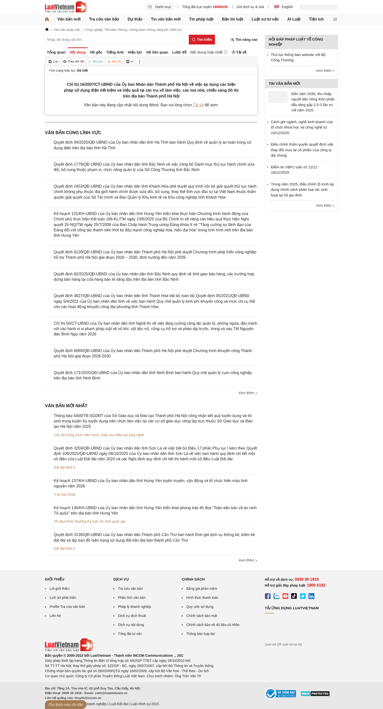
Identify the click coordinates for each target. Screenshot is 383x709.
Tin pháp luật (201, 19)
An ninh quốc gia (112, 521)
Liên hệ (55, 616)
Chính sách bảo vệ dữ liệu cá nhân (212, 625)
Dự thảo (135, 19)
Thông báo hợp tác (200, 634)
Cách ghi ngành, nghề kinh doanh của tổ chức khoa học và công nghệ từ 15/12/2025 (302, 127)
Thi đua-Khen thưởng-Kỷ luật (76, 521)
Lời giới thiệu (59, 589)
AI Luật (293, 19)
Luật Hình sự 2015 (145, 704)
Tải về (198, 105)
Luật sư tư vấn (265, 19)
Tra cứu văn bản (104, 19)
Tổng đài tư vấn (130, 634)
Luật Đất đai (118, 704)
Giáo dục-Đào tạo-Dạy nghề (122, 435)
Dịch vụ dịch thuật (132, 616)
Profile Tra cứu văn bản (67, 607)
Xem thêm (247, 393)
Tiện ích (316, 19)
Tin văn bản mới (166, 19)
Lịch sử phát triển (63, 598)
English (283, 7)
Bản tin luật (232, 19)
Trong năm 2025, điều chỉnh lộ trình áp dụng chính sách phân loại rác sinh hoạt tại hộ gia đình (302, 189)
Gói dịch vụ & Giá (250, 7)
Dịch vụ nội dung (131, 625)
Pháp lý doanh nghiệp (134, 607)
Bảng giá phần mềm (201, 589)
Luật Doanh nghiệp (91, 704)
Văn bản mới (69, 19)
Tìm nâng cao (244, 40)
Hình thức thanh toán (202, 598)
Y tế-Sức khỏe (64, 494)
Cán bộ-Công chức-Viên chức (76, 435)
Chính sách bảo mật (201, 616)
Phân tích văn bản (132, 598)
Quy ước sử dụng (199, 607)
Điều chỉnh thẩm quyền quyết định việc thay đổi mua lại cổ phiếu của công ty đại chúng (302, 149)
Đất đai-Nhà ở (64, 467)
